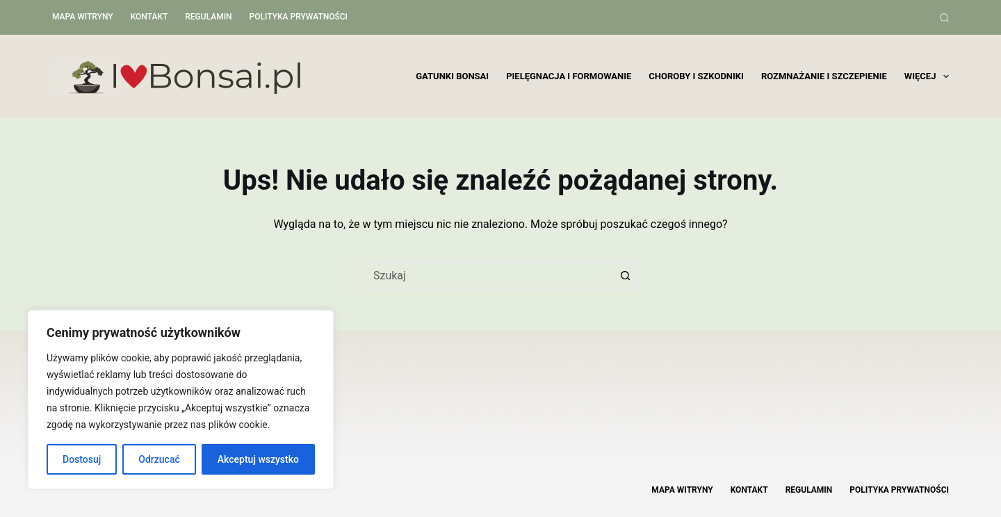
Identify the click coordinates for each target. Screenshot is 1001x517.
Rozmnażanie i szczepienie (824, 76)
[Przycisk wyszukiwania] (626, 275)
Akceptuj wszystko (258, 459)
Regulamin (208, 17)
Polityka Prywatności (299, 17)
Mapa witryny (82, 17)
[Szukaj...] (486, 275)
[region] (181, 399)
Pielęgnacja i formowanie (568, 76)
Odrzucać (158, 459)
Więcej (926, 76)
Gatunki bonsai (452, 76)
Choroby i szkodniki (696, 76)
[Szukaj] (944, 17)
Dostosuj (82, 459)
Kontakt (149, 17)
